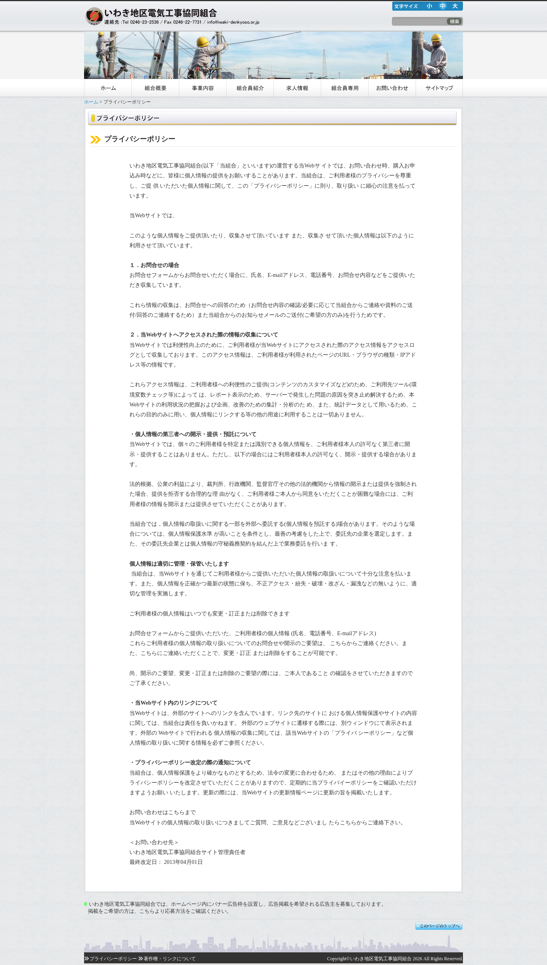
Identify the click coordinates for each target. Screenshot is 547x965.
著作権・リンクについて (167, 958)
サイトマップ (439, 88)
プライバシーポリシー (110, 958)
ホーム (107, 88)
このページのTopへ (439, 926)
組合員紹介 (250, 88)
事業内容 (202, 88)
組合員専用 (344, 88)
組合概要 (155, 88)
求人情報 (297, 88)
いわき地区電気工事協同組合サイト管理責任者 (187, 852)
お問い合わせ (392, 88)
